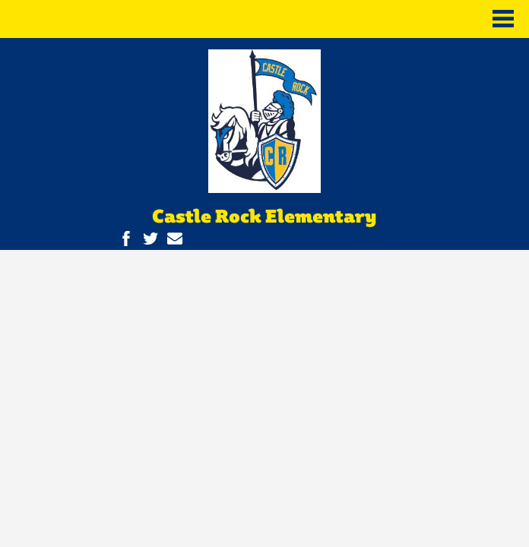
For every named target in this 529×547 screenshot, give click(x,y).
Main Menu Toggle (503, 18)
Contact (174, 238)
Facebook (126, 238)
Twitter (150, 238)
